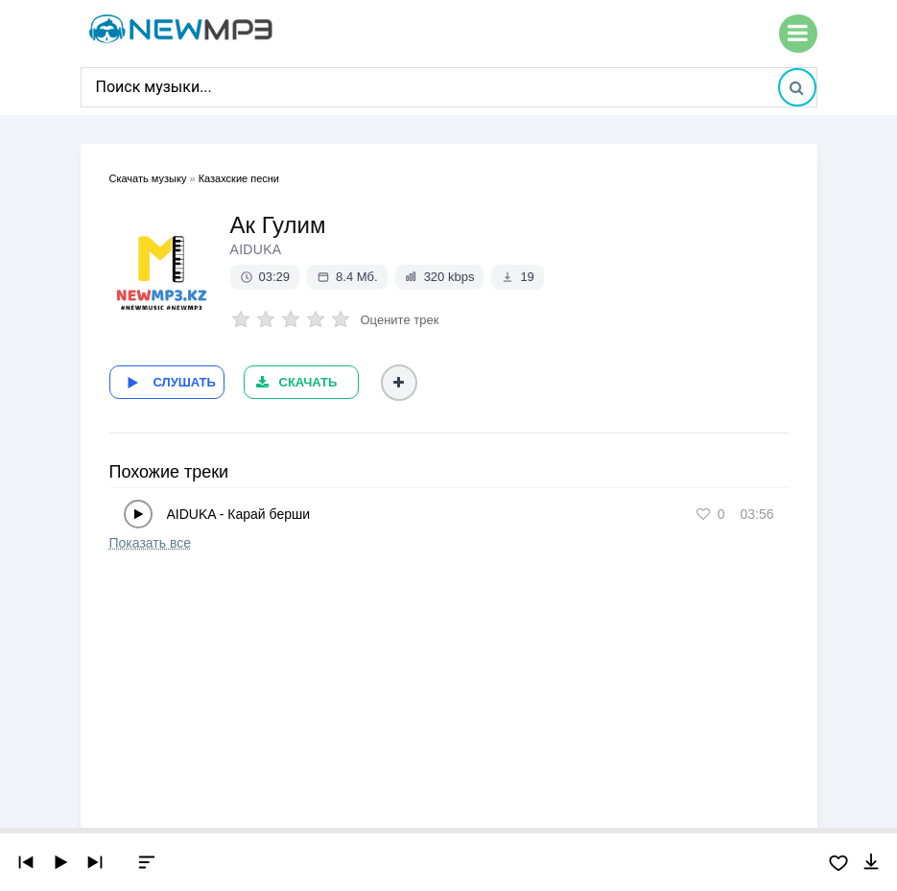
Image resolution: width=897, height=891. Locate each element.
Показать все (150, 543)
